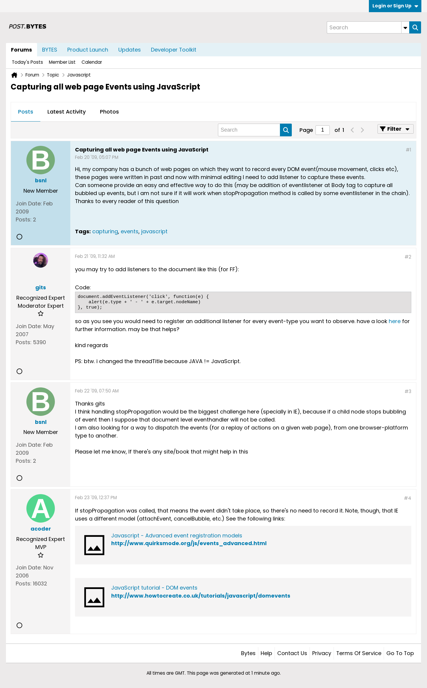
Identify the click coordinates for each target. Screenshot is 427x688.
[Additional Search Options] (405, 27)
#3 (407, 391)
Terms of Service (358, 653)
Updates (129, 49)
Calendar (92, 62)
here (395, 321)
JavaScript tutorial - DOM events (154, 587)
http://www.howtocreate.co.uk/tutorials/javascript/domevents (200, 595)
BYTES (49, 49)
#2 (407, 257)
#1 (408, 150)
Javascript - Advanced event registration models (176, 535)
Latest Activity (66, 111)
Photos (109, 111)
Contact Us (292, 653)
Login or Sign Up (395, 6)
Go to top (400, 653)
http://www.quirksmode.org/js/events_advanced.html (189, 543)
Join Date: (29, 203)
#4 (407, 498)
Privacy (321, 653)
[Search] (368, 27)
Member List (62, 62)
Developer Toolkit (173, 49)
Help (266, 653)
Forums (21, 49)
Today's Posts (27, 62)
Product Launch (87, 49)
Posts (25, 111)
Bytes (248, 653)
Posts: (23, 219)
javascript (154, 231)
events (129, 231)
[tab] (25, 112)
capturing (105, 231)
